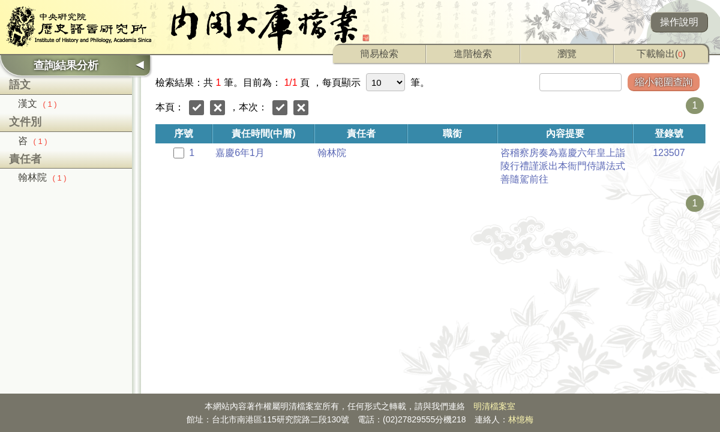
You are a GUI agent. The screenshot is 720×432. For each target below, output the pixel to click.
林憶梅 (520, 419)
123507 (669, 153)
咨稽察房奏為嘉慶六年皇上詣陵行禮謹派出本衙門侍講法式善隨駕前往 (562, 166)
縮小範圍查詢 (663, 82)
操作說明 (679, 22)
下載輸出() (661, 54)
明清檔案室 (494, 406)
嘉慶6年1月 (240, 153)
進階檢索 (473, 54)
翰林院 (42, 177)
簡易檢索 (379, 54)
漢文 (37, 103)
